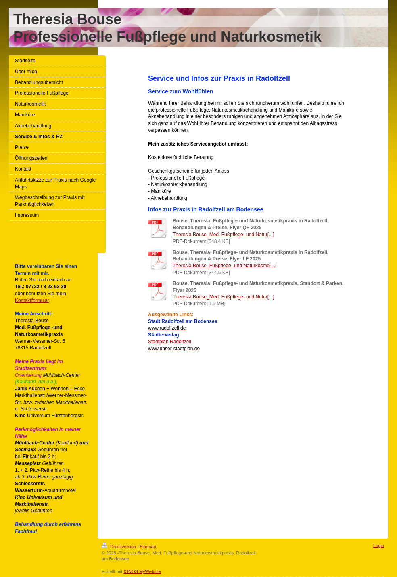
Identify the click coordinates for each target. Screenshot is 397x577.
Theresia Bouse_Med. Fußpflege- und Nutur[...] (223, 297)
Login (378, 545)
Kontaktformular (32, 300)
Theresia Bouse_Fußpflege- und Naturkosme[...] (224, 265)
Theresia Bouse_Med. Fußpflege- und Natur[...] (223, 234)
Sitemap (148, 546)
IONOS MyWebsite (142, 571)
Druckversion (119, 546)
